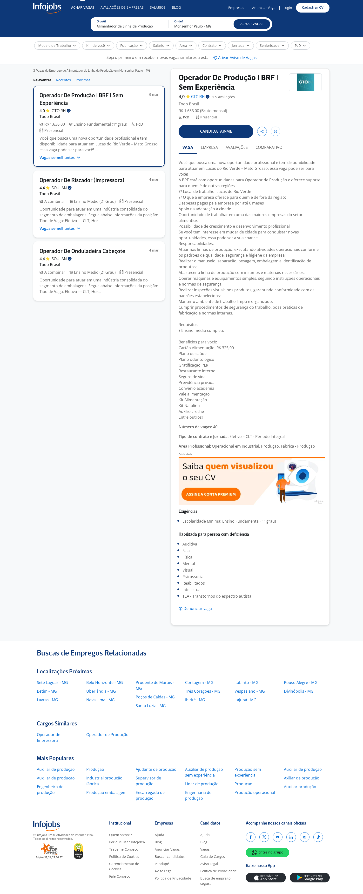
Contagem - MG (199, 682)
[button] (252, 24)
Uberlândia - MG (101, 691)
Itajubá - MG (245, 700)
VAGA (187, 147)
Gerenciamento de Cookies (124, 866)
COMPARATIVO (268, 147)
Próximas (83, 80)
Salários (158, 7)
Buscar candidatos (170, 856)
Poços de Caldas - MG (155, 697)
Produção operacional (255, 792)
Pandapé (162, 863)
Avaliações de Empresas (122, 7)
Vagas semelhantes (60, 157)
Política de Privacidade (173, 878)
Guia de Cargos (212, 856)
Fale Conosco (119, 876)
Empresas (236, 7)
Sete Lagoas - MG (52, 682)
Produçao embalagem (106, 792)
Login (287, 7)
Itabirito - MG (246, 682)
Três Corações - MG (203, 691)
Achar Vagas (82, 7)
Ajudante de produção (156, 769)
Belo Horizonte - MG (104, 682)
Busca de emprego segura (215, 881)
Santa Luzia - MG (151, 705)
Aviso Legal (164, 871)
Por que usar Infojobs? (127, 842)
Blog (176, 7)
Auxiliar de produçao (303, 769)
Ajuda (159, 835)
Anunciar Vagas (167, 849)
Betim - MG (47, 691)
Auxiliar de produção (56, 769)
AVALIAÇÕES (237, 147)
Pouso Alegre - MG (300, 682)
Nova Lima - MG (100, 700)
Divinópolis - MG (299, 691)
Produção (95, 769)
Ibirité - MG (195, 700)
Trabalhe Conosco (123, 849)
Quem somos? (120, 835)
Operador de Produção (107, 734)
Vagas (205, 849)
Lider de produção (202, 783)
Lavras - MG (47, 700)
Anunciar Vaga (264, 7)
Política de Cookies (124, 856)
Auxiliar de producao (56, 778)
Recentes (63, 80)
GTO (61, 110)
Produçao (243, 783)
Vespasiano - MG (250, 691)
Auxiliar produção (300, 786)
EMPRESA (209, 147)
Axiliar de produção (301, 778)
